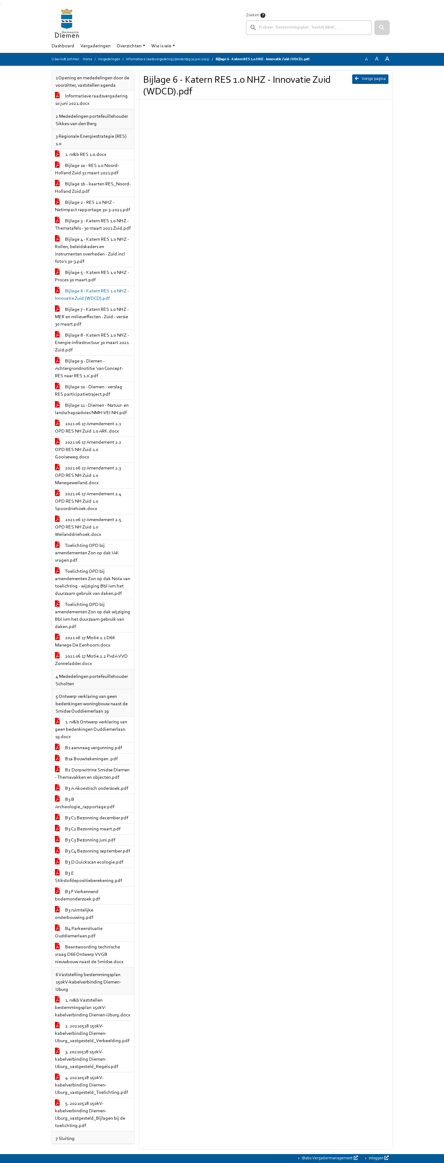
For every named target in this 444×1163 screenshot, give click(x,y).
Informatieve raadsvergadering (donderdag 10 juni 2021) (167, 59)
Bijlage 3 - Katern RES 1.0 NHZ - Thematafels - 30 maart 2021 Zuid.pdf (92, 225)
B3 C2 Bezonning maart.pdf (87, 829)
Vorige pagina (370, 78)
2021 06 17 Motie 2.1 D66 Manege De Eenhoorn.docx (85, 641)
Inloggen (378, 1158)
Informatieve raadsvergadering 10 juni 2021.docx (91, 100)
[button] (382, 27)
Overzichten (129, 46)
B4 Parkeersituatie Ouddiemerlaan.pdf (79, 932)
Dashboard (63, 46)
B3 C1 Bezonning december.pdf (91, 818)
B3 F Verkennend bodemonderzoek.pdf (77, 895)
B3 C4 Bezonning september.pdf (92, 851)
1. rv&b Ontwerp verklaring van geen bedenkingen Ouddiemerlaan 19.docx (91, 729)
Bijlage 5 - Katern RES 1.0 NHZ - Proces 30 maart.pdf (92, 276)
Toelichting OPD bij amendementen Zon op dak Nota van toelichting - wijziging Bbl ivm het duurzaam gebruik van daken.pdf (92, 582)
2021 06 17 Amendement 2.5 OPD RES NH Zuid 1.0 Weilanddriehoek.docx (88, 527)
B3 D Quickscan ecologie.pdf (89, 862)
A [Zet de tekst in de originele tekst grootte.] (366, 59)
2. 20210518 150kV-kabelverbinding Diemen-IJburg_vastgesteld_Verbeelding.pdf (92, 1033)
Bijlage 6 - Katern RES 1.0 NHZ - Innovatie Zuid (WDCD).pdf (92, 295)
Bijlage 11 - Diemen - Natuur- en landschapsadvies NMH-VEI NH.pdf (92, 409)
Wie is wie (161, 46)
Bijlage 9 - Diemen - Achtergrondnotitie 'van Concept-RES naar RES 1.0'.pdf (89, 368)
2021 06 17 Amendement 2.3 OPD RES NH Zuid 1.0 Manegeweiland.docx (88, 475)
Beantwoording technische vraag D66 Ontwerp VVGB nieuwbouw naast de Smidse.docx (89, 954)
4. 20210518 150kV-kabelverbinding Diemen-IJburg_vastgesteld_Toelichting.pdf (91, 1085)
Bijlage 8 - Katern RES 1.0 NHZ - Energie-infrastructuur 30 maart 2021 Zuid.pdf (92, 343)
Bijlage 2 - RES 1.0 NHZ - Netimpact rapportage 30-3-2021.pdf (92, 206)
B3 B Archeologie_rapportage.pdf (84, 803)
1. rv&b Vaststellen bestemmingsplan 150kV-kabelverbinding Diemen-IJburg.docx (92, 1008)
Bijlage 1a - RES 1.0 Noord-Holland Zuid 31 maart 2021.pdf (87, 169)
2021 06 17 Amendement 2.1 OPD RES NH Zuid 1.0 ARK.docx (88, 427)
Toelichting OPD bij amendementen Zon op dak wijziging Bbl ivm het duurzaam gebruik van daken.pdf (92, 615)
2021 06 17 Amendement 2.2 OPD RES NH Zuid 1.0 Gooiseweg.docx (88, 450)
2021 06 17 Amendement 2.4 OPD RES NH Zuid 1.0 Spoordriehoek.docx (88, 501)
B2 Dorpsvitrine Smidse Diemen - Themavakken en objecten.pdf (92, 774)
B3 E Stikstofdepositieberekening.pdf (88, 877)
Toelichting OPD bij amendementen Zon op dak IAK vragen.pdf (87, 553)
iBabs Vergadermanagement (329, 1158)
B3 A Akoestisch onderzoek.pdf (91, 788)
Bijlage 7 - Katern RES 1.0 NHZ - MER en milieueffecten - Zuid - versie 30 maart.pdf (92, 317)
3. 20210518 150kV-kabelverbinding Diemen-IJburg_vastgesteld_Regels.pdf (86, 1059)
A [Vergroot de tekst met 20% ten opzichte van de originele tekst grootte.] (377, 59)
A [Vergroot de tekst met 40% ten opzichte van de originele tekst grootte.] (387, 59)
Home (87, 59)
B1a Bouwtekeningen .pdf (86, 759)
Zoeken (252, 15)
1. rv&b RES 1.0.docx (80, 154)
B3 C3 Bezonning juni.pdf (85, 840)
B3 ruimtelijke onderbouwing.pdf (74, 914)
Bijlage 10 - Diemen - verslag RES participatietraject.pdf (88, 391)
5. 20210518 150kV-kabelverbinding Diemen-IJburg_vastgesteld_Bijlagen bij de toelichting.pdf (90, 1114)
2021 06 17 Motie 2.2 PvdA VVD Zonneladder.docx (91, 660)
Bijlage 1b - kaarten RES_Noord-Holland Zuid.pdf (93, 188)
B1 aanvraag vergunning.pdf (88, 748)
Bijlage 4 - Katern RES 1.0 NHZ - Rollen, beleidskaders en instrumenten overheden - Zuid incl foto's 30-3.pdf (92, 250)
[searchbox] (309, 27)
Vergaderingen (95, 46)
